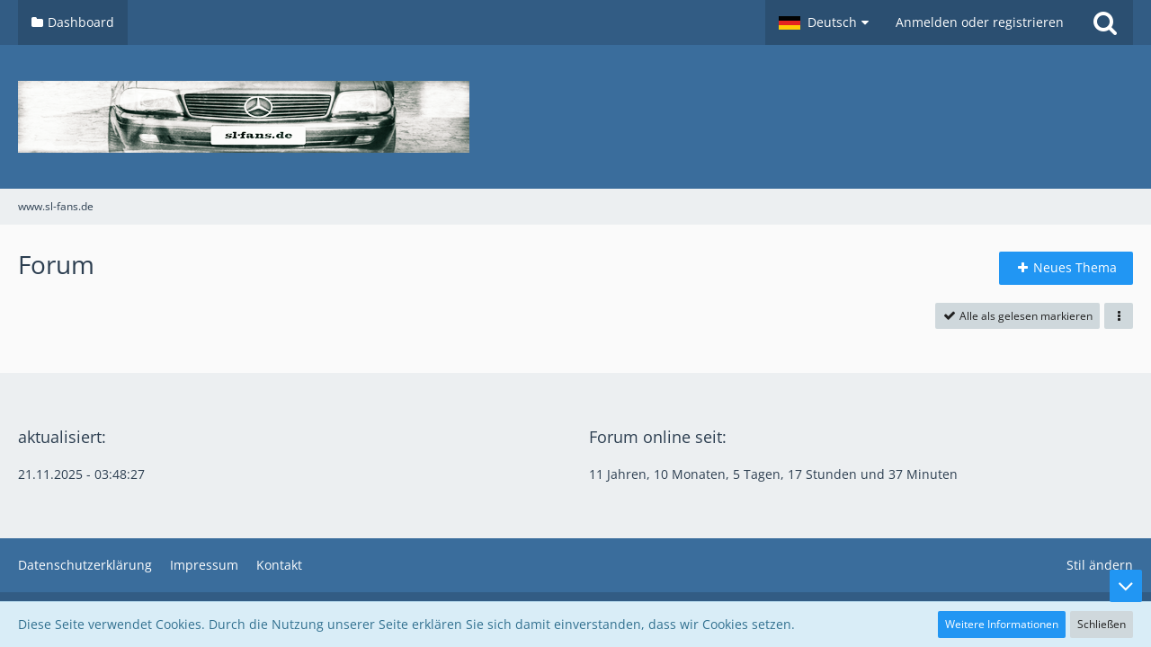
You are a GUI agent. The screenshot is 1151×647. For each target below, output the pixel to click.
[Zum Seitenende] (1126, 586)
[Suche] (1105, 22)
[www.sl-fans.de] (575, 117)
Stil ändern (1099, 564)
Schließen (1101, 624)
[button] (823, 22)
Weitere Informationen (1001, 624)
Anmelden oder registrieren (980, 22)
